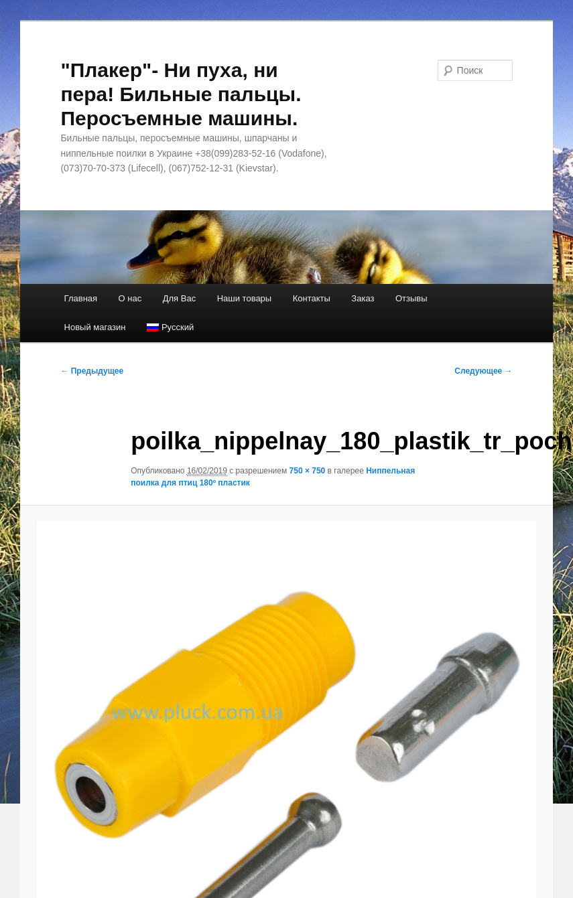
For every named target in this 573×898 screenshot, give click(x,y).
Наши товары (244, 298)
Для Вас (179, 298)
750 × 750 (308, 470)
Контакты (311, 298)
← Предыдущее (91, 371)
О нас (130, 298)
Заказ (362, 298)
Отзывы (411, 298)
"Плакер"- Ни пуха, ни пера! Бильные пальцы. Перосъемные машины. (180, 94)
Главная (80, 298)
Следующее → (483, 371)
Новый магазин (95, 327)
